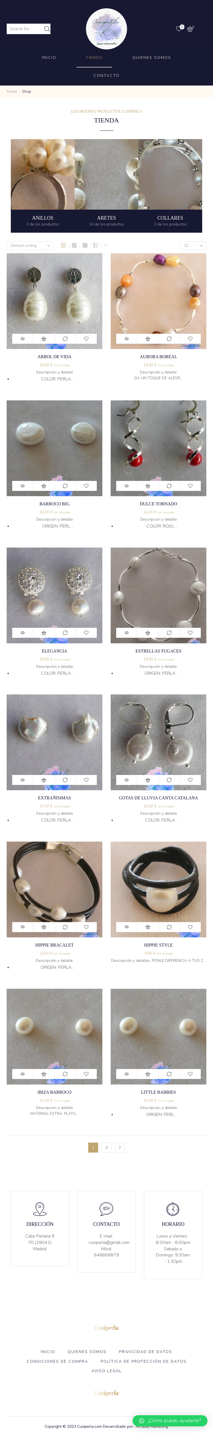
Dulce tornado (158, 503)
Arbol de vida (54, 356)
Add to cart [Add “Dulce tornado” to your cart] (147, 486)
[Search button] (47, 29)
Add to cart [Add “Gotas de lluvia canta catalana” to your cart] (147, 780)
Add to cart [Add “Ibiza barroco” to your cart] (43, 1074)
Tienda (94, 57)
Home (12, 91)
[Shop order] (30, 246)
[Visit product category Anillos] (43, 186)
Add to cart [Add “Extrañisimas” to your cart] (43, 780)
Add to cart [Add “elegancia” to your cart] (43, 633)
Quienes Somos (151, 57)
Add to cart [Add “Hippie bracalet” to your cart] (43, 927)
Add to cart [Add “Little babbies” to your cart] (147, 1074)
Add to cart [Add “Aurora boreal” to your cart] (147, 339)
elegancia (54, 651)
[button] (170, 1420)
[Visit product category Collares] (170, 186)
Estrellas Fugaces (158, 651)
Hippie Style (158, 945)
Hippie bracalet (55, 945)
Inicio (49, 57)
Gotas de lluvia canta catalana (158, 797)
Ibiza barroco (54, 1092)
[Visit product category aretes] (106, 186)
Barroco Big (54, 503)
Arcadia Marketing (152, 1426)
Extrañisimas (54, 797)
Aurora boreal (158, 356)
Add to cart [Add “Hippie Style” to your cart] (147, 927)
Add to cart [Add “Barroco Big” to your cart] (43, 486)
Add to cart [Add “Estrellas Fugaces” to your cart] (147, 633)
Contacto (106, 75)
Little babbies (158, 1092)
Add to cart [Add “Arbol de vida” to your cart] (43, 339)
